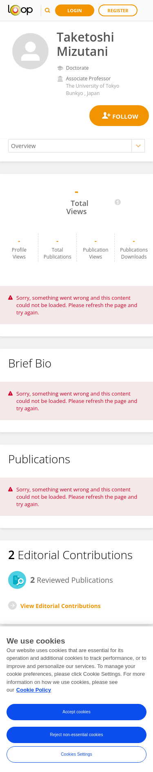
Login (74, 10)
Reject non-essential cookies (76, 736)
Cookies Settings (76, 756)
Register (118, 10)
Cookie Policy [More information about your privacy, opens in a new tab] (33, 692)
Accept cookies (76, 713)
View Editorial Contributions (60, 606)
